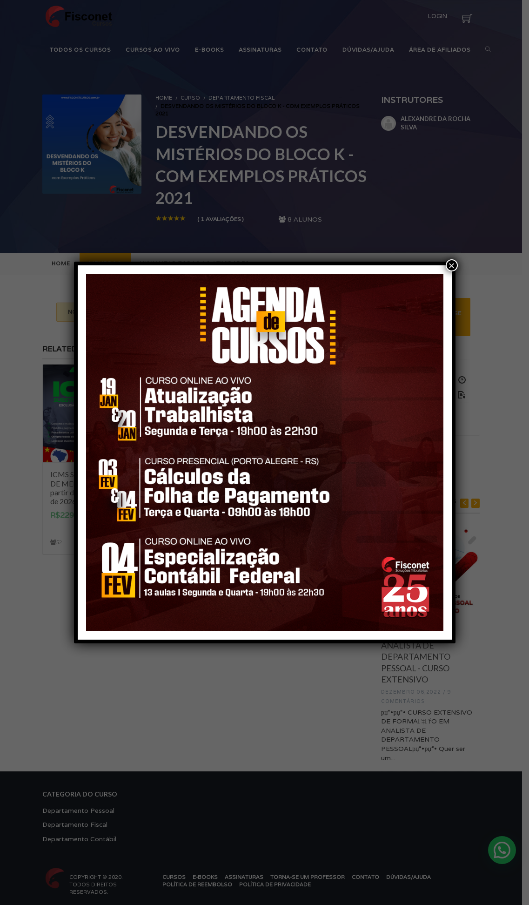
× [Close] (451, 265)
